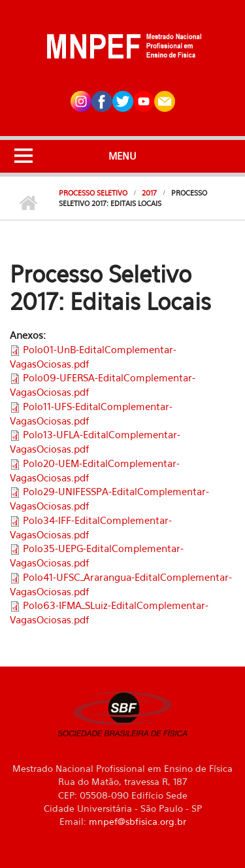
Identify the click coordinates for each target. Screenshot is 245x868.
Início (28, 203)
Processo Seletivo (93, 193)
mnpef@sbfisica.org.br (137, 821)
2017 (149, 193)
